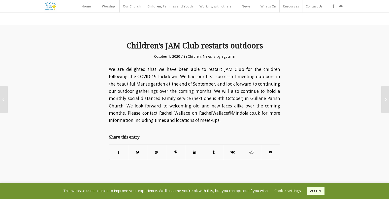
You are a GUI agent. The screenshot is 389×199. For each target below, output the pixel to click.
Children (194, 56)
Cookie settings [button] (287, 190)
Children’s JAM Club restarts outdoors (195, 46)
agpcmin (228, 56)
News (207, 56)
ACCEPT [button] (316, 191)
